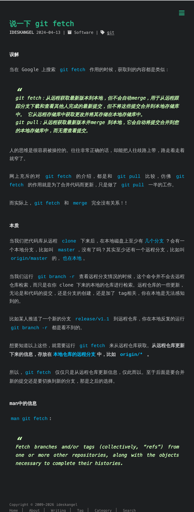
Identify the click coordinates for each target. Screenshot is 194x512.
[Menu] (182, 13)
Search (129, 503)
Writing (58, 503)
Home (13, 503)
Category (103, 503)
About (34, 503)
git (110, 32)
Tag (80, 503)
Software (83, 32)
